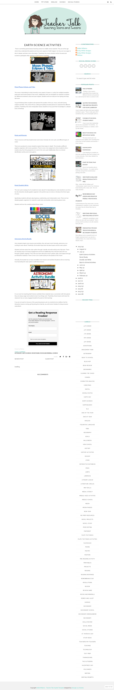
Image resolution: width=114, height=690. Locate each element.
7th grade (87, 333)
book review (87, 365)
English (54, 2)
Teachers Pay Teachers (87, 641)
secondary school (87, 610)
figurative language (87, 424)
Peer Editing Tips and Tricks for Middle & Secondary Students (90, 230)
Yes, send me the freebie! (43, 343)
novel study (87, 523)
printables (87, 562)
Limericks (87, 476)
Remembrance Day (87, 578)
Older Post (49, 359)
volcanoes (88, 669)
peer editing (87, 527)
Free (87, 428)
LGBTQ (87, 472)
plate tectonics (87, 535)
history (87, 448)
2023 (79, 246)
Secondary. (87, 618)
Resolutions (87, 582)
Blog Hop (87, 361)
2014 (79, 289)
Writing (87, 673)
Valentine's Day (87, 665)
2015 (79, 286)
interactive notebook (87, 464)
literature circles (87, 484)
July (81, 252)
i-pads (87, 460)
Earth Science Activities (87, 254)
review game (87, 590)
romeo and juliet (87, 598)
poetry (87, 551)
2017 (79, 281)
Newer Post (19, 359)
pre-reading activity (87, 558)
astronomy (18, 353)
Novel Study (83, 257)
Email (30, 332)
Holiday (87, 456)
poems (87, 547)
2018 (79, 278)
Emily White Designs (84, 51)
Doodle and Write (85, 260)
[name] (42, 328)
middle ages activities (87, 495)
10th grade (87, 326)
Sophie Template (59, 688)
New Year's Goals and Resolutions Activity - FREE (90, 179)
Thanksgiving (87, 657)
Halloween (87, 440)
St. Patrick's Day (87, 633)
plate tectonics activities (87, 539)
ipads (87, 468)
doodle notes (87, 393)
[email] (42, 335)
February (82, 275)
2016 (79, 283)
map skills (87, 487)
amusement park (87, 349)
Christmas (87, 385)
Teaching (87, 645)
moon (88, 503)
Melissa (79, 55)
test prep (87, 653)
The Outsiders (87, 88)
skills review (87, 622)
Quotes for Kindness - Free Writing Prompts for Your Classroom (90, 105)
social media (87, 626)
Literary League (87, 480)
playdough (87, 543)
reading (87, 570)
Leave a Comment (20, 351)
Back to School (87, 357)
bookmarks (88, 369)
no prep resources (87, 515)
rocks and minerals (46, 353)
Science (63, 2)
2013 (79, 291)
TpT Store (45, 2)
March (81, 273)
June (81, 265)
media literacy (87, 491)
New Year (87, 511)
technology (87, 649)
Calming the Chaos (87, 373)
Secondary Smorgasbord (87, 614)
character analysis (87, 381)
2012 (79, 294)
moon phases (36, 353)
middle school (87, 499)
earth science (26, 353)
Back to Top (108, 686)
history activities (87, 452)
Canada (87, 377)
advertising (87, 345)
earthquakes (87, 405)
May (81, 267)
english (87, 420)
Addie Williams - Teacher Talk (45, 688)
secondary (87, 606)
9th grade (87, 341)
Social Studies (73, 2)
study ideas (87, 637)
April (81, 270)
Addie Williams (82, 48)
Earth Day (87, 397)
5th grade (87, 330)
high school (87, 444)
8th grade (87, 337)
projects (87, 566)
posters (87, 555)
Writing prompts (87, 677)
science (55, 353)
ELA (87, 409)
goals (87, 436)
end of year (87, 416)
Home (37, 2)
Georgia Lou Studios (78, 688)
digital (87, 389)
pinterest (87, 531)
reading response (87, 574)
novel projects (87, 519)
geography (87, 432)
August (82, 249)
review (87, 586)
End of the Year (87, 412)
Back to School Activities (87, 262)
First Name (31, 325)
